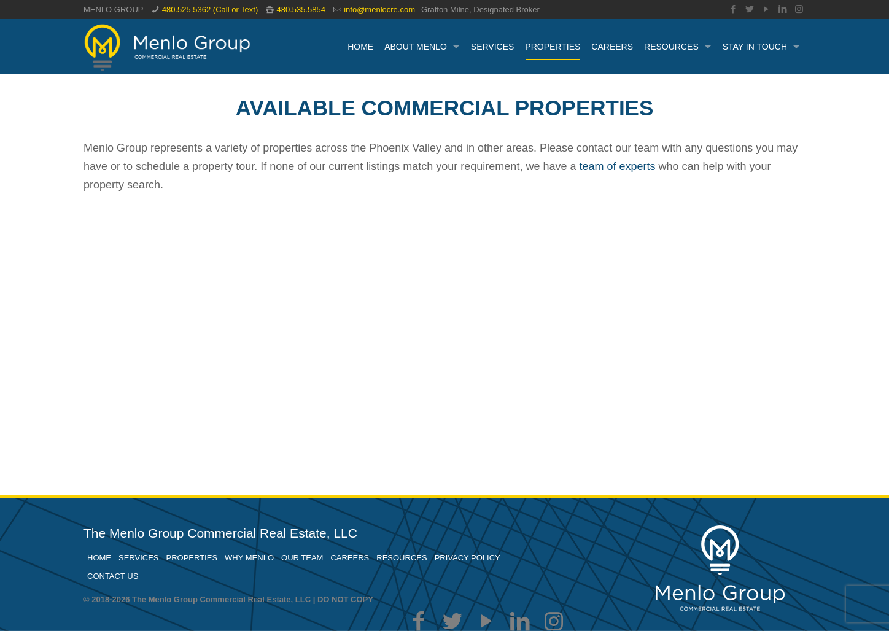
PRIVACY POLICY (467, 557)
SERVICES (138, 557)
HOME (99, 557)
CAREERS (349, 557)
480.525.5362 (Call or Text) (210, 9)
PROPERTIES (192, 557)
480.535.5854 (300, 9)
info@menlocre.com (379, 9)
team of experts (617, 166)
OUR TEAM (302, 557)
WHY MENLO (249, 557)
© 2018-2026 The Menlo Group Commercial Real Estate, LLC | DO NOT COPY (228, 599)
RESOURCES (401, 557)
